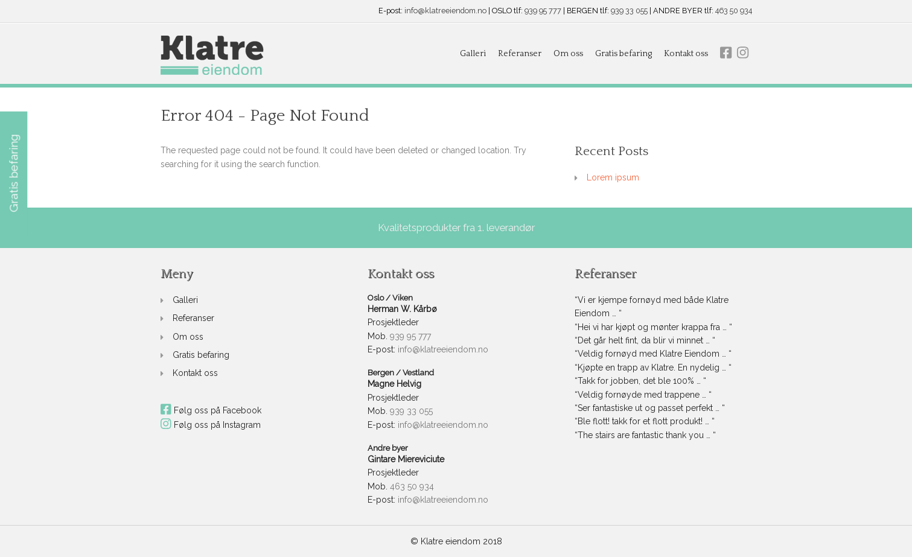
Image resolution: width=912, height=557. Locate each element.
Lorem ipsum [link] (613, 177)
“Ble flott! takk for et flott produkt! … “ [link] (645, 421)
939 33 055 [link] (629, 11)
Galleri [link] (473, 54)
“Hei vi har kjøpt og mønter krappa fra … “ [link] (653, 327)
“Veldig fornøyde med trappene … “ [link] (643, 394)
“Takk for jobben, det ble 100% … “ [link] (640, 381)
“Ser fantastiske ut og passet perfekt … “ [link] (650, 408)
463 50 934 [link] (733, 11)
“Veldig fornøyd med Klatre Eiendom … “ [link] (653, 353)
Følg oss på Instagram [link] (211, 425)
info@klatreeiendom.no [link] (445, 11)
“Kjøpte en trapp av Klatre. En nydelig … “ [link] (653, 367)
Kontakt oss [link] (686, 54)
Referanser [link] (519, 54)
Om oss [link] (568, 54)
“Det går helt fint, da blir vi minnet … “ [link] (645, 340)
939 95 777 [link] (543, 11)
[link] (212, 56)
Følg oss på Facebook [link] (211, 410)
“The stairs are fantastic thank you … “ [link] (645, 435)
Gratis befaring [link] (623, 54)
